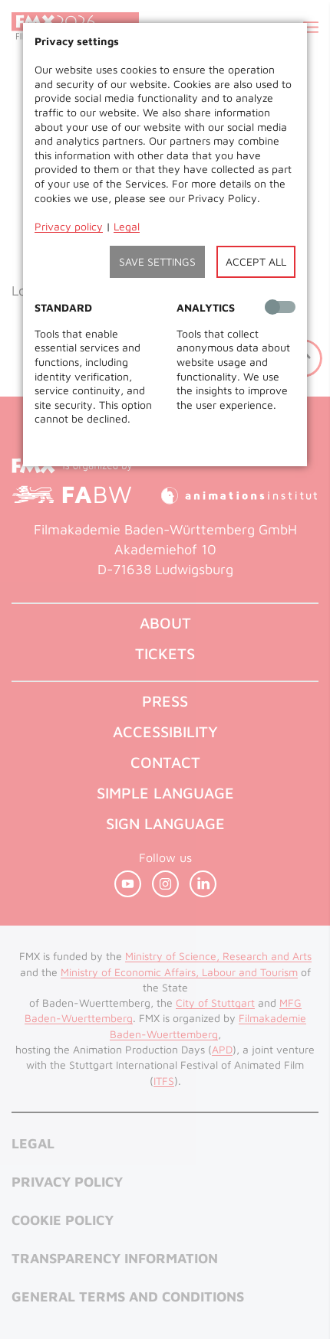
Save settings (157, 261)
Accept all (256, 261)
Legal (127, 226)
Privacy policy (69, 226)
